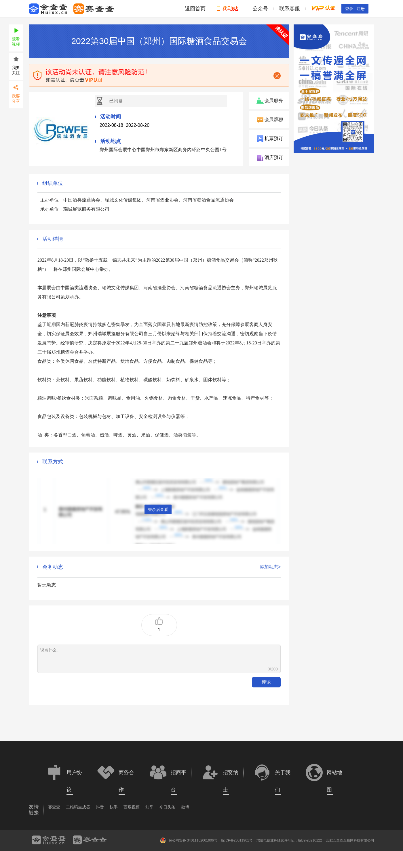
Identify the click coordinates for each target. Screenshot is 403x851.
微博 (185, 807)
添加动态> (270, 566)
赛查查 (54, 807)
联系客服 (289, 9)
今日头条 (167, 807)
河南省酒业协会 (162, 200)
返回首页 (195, 9)
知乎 (149, 807)
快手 (114, 807)
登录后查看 (158, 509)
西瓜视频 (131, 807)
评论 (266, 682)
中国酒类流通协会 (81, 200)
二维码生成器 (78, 807)
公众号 (260, 9)
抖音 (100, 807)
